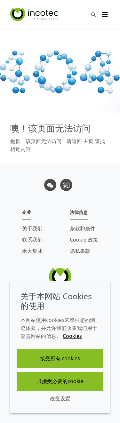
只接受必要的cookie (60, 381)
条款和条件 (82, 228)
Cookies (72, 335)
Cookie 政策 (84, 239)
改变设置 (60, 398)
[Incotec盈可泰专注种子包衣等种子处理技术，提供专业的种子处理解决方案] (35, 14)
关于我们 (32, 228)
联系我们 (32, 239)
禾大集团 (32, 250)
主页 (87, 141)
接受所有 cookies (60, 358)
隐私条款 (80, 250)
